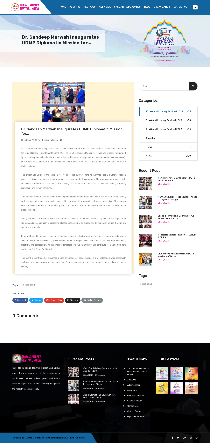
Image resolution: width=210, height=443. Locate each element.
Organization (162, 7)
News (147, 7)
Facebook (20, 300)
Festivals (90, 7)
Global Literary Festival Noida (49, 438)
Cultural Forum (134, 411)
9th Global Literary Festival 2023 (168, 129)
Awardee (168, 138)
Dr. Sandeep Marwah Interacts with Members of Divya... (176, 255)
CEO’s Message (134, 401)
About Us (75, 7)
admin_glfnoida (50, 140)
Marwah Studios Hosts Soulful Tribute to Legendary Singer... (177, 198)
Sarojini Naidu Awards (127, 7)
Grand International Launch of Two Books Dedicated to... (176, 217)
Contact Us (180, 7)
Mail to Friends (92, 300)
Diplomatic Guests (135, 416)
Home (63, 7)
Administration (133, 385)
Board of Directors (135, 395)
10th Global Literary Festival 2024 (168, 111)
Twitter (36, 300)
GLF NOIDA (105, 7)
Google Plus (54, 300)
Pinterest (72, 300)
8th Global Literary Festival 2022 (168, 120)
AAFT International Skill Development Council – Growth (138, 372)
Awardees (132, 390)
